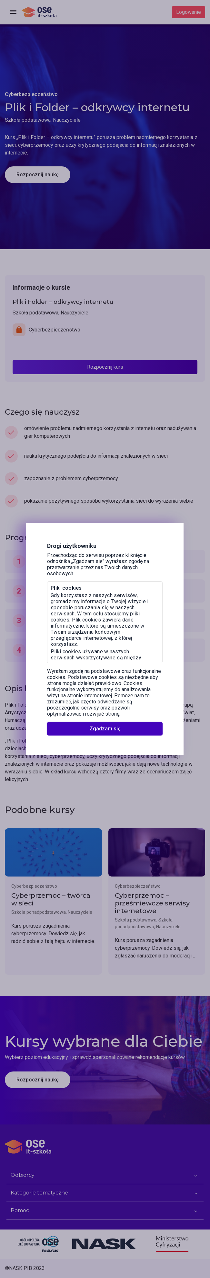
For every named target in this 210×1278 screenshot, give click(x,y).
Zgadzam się (105, 729)
